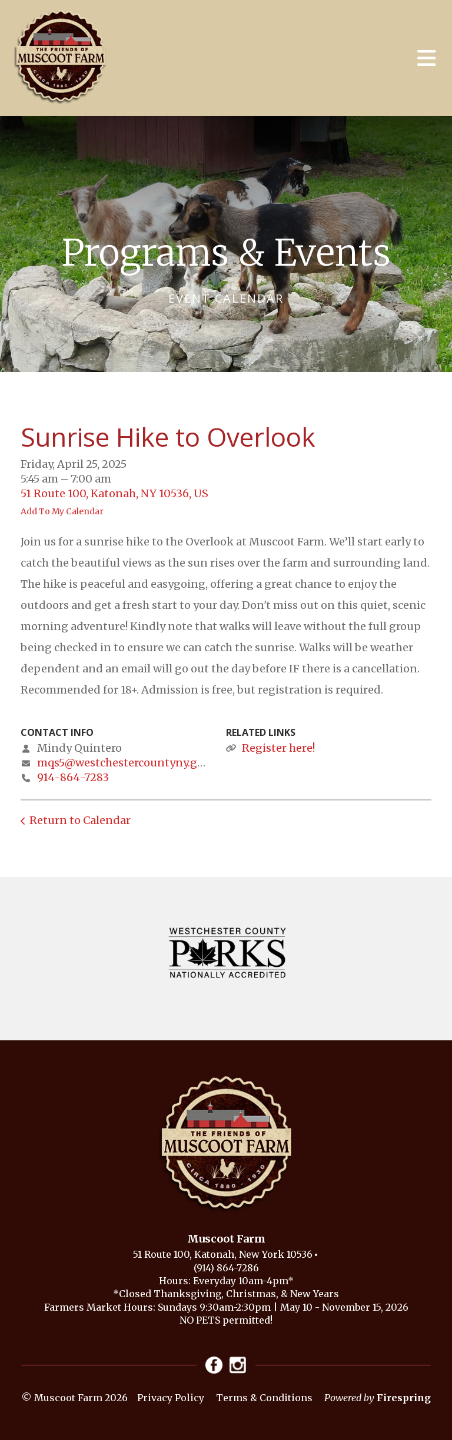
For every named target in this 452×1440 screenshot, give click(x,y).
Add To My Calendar (62, 511)
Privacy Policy (170, 1398)
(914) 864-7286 (226, 1268)
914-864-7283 (73, 777)
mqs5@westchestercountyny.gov (123, 762)
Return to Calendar (80, 820)
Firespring (404, 1398)
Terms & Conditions (264, 1398)
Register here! (278, 748)
